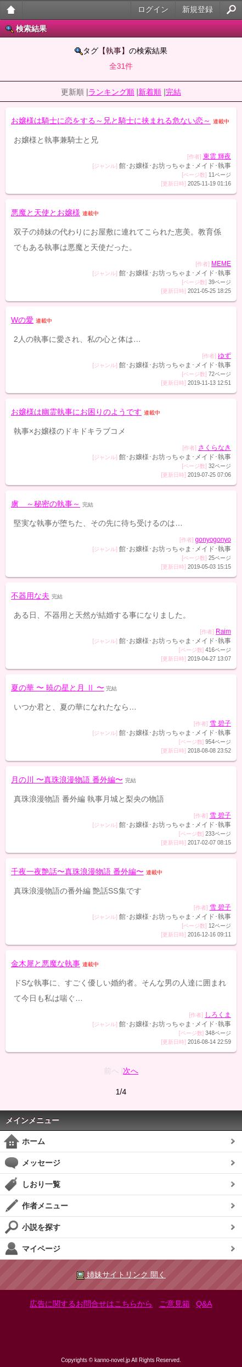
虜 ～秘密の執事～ (45, 503)
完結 (173, 92)
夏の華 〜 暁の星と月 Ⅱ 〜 (57, 687)
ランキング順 (111, 92)
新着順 (149, 92)
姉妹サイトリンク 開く (121, 1274)
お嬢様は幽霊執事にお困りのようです (76, 411)
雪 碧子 (220, 723)
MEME (221, 264)
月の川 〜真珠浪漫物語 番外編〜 (67, 779)
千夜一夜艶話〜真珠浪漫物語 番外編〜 (77, 871)
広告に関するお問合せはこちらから (91, 1303)
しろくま (218, 1015)
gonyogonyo (213, 539)
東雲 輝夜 (217, 156)
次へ (130, 1070)
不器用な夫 (30, 595)
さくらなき (214, 447)
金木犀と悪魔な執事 (45, 963)
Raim (223, 631)
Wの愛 (22, 319)
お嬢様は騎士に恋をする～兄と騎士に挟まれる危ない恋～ (111, 120)
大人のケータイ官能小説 (11, 9)
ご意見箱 (174, 1303)
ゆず (224, 356)
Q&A (204, 1303)
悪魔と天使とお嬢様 (45, 212)
